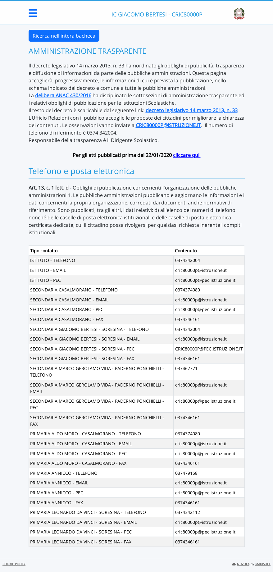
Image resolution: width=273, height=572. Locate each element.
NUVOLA (240, 564)
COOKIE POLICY (13, 564)
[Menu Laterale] (33, 14)
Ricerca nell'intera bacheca (64, 35)
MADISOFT (263, 564)
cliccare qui (187, 155)
